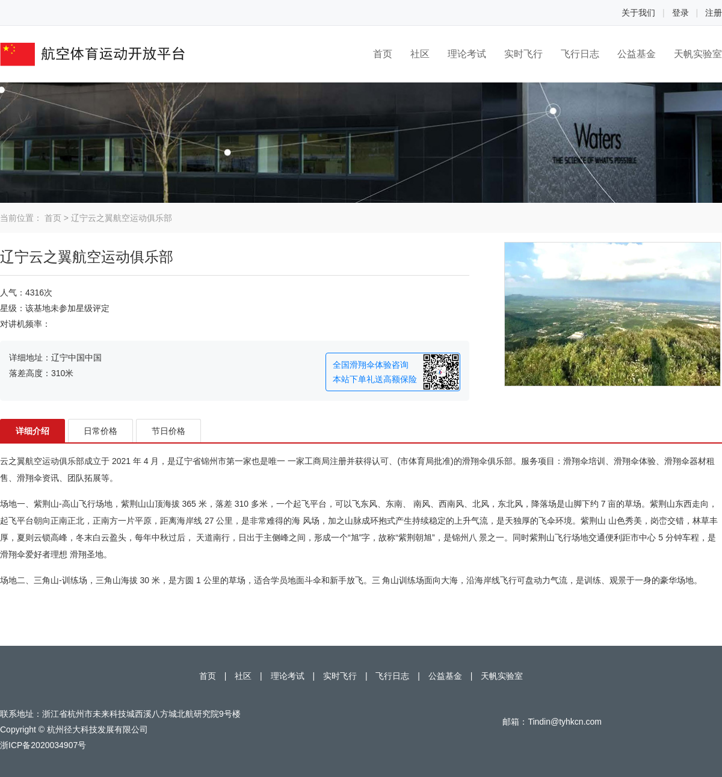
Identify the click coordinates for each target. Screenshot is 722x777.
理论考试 (467, 54)
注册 (713, 12)
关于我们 (638, 12)
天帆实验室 (698, 54)
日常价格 (100, 431)
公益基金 (636, 54)
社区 (420, 54)
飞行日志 (580, 54)
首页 (382, 54)
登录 (680, 12)
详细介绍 (32, 431)
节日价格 (168, 431)
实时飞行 (523, 54)
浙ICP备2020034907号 (43, 745)
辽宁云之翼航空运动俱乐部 (121, 218)
